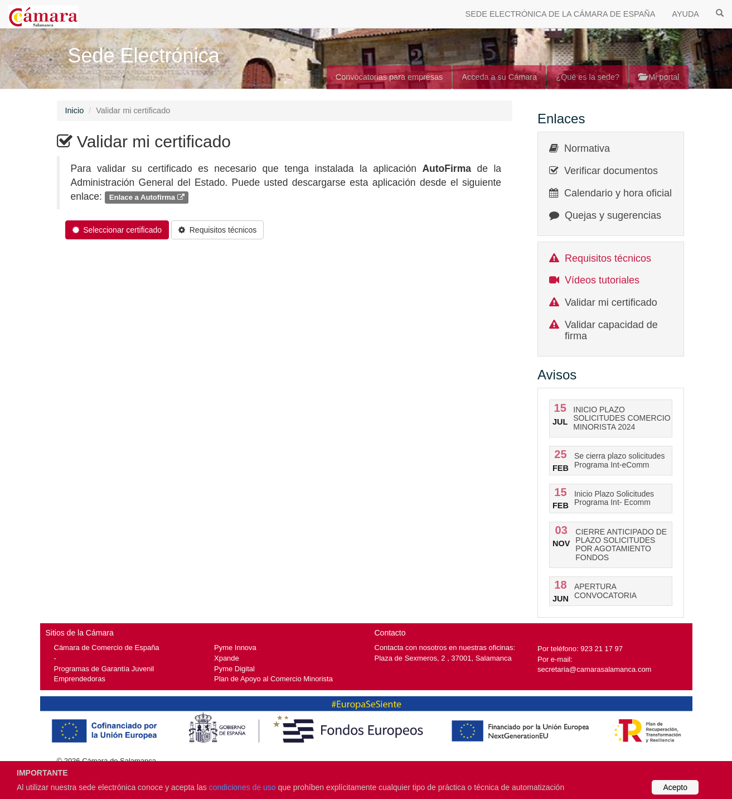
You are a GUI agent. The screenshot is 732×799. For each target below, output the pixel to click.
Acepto (675, 787)
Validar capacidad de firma (611, 330)
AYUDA (685, 13)
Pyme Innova (235, 647)
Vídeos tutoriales (602, 280)
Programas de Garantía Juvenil (104, 669)
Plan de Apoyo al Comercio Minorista (273, 679)
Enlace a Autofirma (147, 197)
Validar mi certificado (611, 302)
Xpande (226, 658)
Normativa (587, 148)
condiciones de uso (242, 787)
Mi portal (658, 77)
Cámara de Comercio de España (106, 647)
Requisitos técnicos (608, 258)
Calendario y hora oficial (618, 193)
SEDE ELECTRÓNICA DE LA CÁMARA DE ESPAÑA (561, 13)
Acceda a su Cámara (499, 77)
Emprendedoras (79, 679)
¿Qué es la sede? (587, 77)
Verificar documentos (611, 170)
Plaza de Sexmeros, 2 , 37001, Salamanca (443, 658)
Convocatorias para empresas (389, 77)
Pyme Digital (234, 669)
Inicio (74, 110)
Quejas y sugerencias (613, 215)
